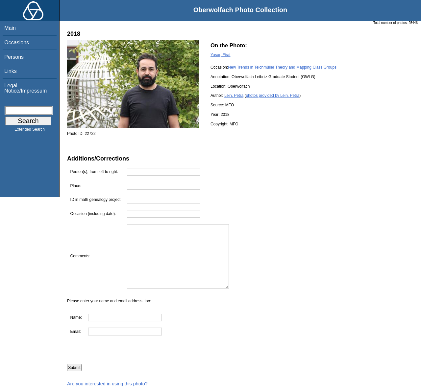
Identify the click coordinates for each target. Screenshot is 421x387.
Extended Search (29, 131)
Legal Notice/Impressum (25, 88)
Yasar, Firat (220, 55)
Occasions (16, 42)
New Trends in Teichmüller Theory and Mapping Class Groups (282, 67)
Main (10, 28)
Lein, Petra (233, 95)
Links (10, 71)
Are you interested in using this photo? (107, 383)
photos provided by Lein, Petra (272, 95)
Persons (14, 57)
